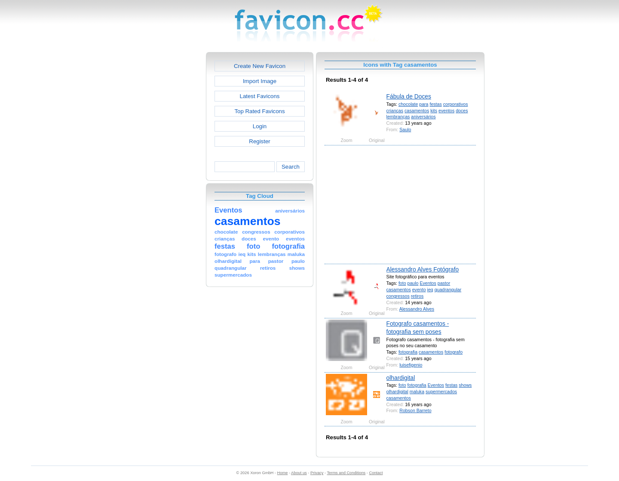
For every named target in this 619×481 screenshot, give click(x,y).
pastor (444, 283)
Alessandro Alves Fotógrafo (422, 269)
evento (419, 289)
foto (402, 283)
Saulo (405, 129)
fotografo (453, 352)
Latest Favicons (260, 96)
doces (462, 110)
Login (260, 126)
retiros (417, 296)
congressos (398, 296)
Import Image (259, 81)
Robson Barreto (415, 410)
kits (433, 110)
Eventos (428, 283)
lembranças (398, 116)
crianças (395, 110)
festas (435, 104)
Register (259, 141)
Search (291, 166)
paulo (413, 283)
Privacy (316, 473)
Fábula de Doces (408, 96)
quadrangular (448, 289)
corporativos (455, 104)
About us (299, 473)
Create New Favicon (259, 66)
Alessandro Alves (416, 308)
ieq (430, 289)
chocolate (408, 104)
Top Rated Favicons (259, 111)
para (423, 104)
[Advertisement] (169, 181)
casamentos (416, 110)
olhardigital (400, 377)
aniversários (423, 116)
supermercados (441, 391)
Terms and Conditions (346, 473)
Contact (376, 473)
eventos (446, 110)
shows (465, 385)
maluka (417, 391)
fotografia (407, 352)
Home (282, 473)
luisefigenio (410, 364)
